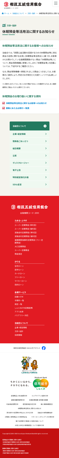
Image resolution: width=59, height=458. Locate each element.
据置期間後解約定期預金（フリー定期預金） (29, 241)
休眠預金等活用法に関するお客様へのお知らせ (26, 103)
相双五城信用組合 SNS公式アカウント (29, 348)
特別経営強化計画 (21, 177)
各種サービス (20, 292)
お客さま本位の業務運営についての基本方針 (29, 425)
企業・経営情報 (19, 133)
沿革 (15, 155)
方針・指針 (31, 13)
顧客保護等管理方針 (18, 400)
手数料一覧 (19, 300)
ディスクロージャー (21, 162)
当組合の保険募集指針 (45, 412)
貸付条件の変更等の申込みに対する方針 (20, 412)
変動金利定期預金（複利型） (26, 236)
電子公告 (17, 170)
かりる (17, 261)
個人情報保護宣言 (47, 404)
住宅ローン (19, 266)
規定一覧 (18, 304)
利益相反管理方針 (12, 404)
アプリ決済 (19, 311)
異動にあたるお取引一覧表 (17, 108)
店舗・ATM (19, 296)
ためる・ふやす (21, 220)
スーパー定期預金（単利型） (26, 225)
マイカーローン (21, 281)
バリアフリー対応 (21, 315)
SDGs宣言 (17, 184)
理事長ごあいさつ (20, 141)
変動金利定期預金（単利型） (26, 232)
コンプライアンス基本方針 (40, 396)
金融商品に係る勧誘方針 (19, 396)
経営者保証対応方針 (29, 404)
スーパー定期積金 (22, 250)
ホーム (5, 13)
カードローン (20, 273)
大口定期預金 (20, 246)
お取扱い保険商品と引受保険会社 (16, 417)
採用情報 (18, 335)
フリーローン (20, 277)
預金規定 (18, 254)
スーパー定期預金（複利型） (26, 228)
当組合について (18, 13)
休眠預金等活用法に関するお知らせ (29, 408)
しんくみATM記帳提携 (24, 308)
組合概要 (17, 148)
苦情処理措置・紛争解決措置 (38, 400)
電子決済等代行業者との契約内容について (29, 421)
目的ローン (19, 284)
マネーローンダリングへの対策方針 (42, 417)
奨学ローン (19, 269)
